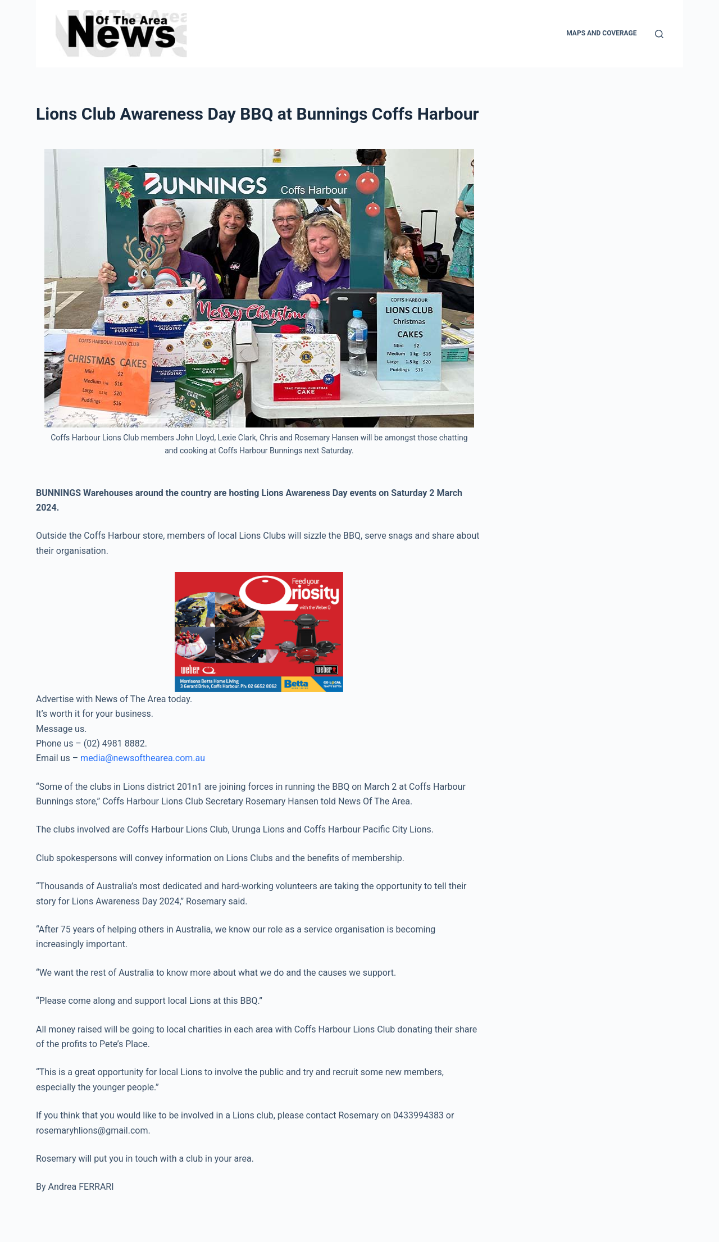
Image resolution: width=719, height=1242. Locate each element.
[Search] (659, 34)
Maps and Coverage (601, 33)
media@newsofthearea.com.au (142, 758)
